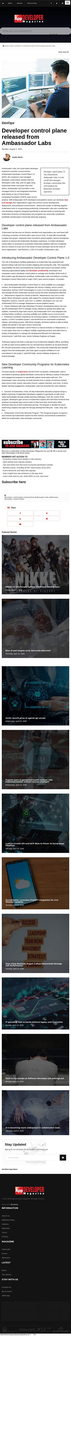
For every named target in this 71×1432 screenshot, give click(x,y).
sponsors (19, 3)
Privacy (5, 1237)
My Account (7, 1291)
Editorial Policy (8, 1220)
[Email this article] (20, 524)
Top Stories (6, 1274)
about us (6, 1216)
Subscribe (6, 1249)
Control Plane (18, 499)
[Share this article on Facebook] (20, 513)
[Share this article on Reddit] (47, 518)
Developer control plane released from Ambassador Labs (27, 497)
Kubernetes (23, 372)
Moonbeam (14, 1204)
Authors (5, 1224)
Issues (4, 1253)
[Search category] (53, 34)
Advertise (6, 1228)
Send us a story (32, 3)
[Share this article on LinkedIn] (20, 518)
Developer (8, 499)
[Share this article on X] (47, 513)
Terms (4, 1232)
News (4, 1270)
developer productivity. (39, 271)
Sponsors (6, 1258)
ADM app (6, 1296)
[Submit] (66, 11)
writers (10, 3)
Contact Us (6, 1287)
